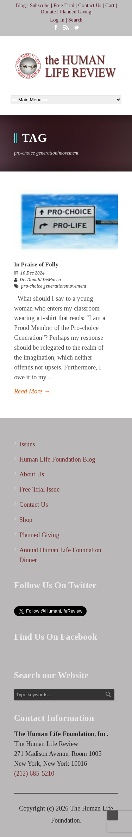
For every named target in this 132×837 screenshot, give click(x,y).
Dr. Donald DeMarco (40, 279)
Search (75, 20)
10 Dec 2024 (32, 273)
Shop (25, 519)
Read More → (32, 391)
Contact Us (89, 5)
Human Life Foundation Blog (57, 459)
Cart (109, 5)
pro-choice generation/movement (53, 286)
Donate (48, 11)
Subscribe (40, 5)
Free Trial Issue (39, 489)
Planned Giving (76, 11)
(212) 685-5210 (34, 773)
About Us (31, 474)
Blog (20, 5)
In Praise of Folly (36, 264)
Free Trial (64, 5)
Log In (57, 20)
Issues (27, 444)
